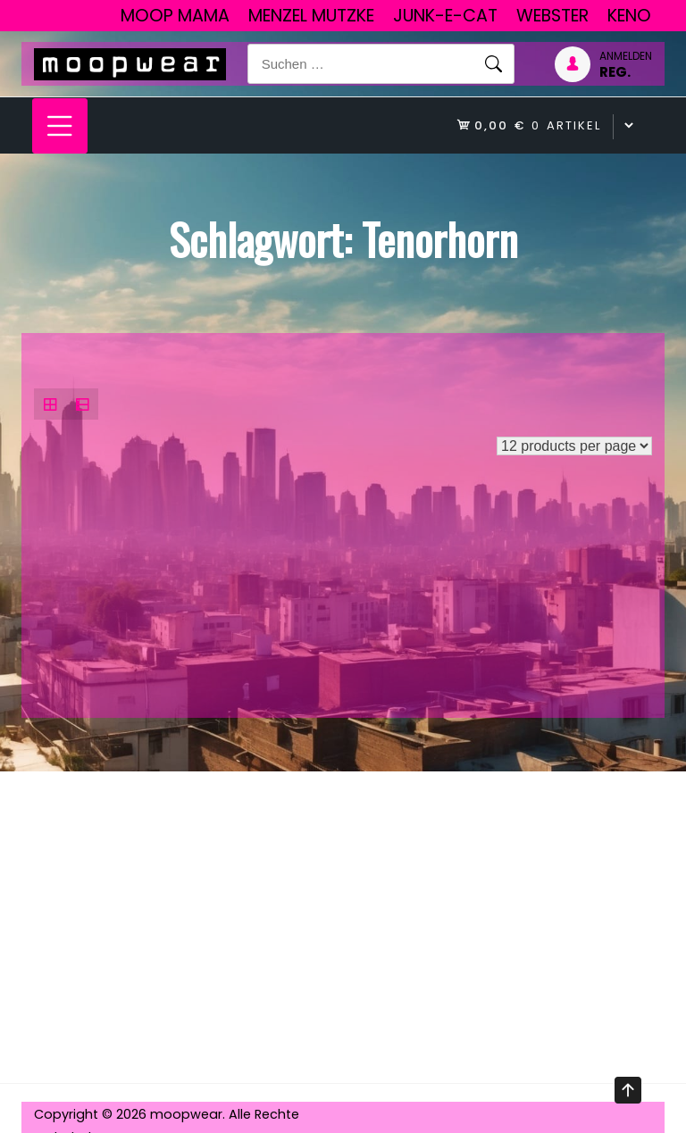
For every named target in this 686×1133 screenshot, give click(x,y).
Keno (629, 16)
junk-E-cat (445, 16)
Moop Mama (175, 16)
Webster (552, 16)
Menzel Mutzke (311, 16)
